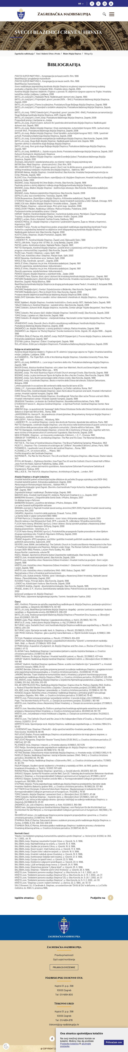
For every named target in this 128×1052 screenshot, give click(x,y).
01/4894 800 (66, 994)
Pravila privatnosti (64, 955)
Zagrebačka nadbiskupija (64, 14)
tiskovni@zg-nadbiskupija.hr (64, 1024)
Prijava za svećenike (64, 967)
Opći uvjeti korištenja (64, 959)
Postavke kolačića (69, 1043)
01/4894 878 (66, 1020)
